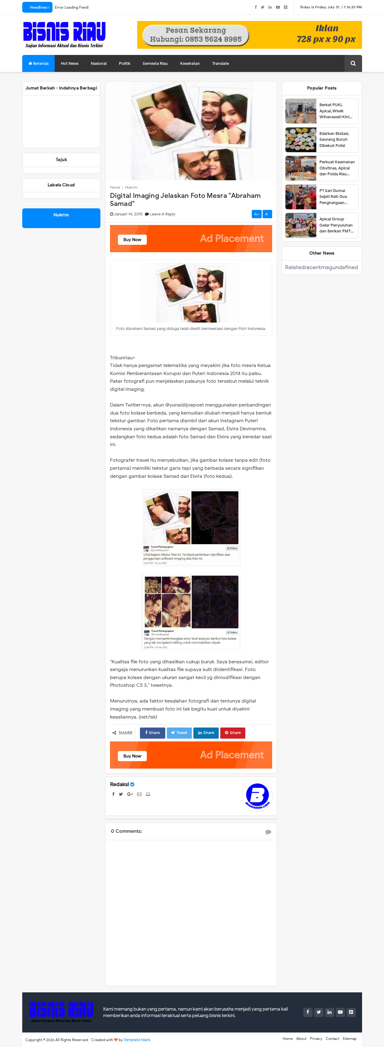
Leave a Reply (162, 214)
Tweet (177, 733)
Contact (332, 1038)
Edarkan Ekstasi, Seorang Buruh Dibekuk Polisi (334, 139)
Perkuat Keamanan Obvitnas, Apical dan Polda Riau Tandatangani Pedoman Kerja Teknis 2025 (337, 168)
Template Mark (137, 1039)
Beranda (38, 63)
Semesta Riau (155, 63)
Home (288, 1038)
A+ (256, 214)
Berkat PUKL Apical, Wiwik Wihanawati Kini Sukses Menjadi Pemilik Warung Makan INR (334, 111)
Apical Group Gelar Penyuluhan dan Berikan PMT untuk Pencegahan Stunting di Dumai (337, 225)
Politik (124, 63)
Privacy (316, 1038)
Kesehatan (190, 63)
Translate (220, 63)
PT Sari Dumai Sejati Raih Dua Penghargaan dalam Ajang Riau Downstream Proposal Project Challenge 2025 (335, 197)
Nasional (99, 63)
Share (151, 733)
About (301, 1038)
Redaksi (119, 784)
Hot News (69, 63)
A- (267, 214)
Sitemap (350, 1038)
